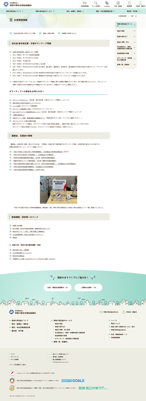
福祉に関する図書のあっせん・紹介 (123, 326)
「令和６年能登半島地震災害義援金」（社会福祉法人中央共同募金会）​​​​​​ (36, 166)
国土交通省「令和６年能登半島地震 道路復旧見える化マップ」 (34, 228)
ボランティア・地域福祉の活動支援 (124, 59)
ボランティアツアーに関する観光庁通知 (26, 121)
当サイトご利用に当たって (60, 354)
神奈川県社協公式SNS (118, 329)
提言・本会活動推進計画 (104, 11)
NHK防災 (15, 237)
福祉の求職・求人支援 (62, 329)
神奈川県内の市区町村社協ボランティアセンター (29, 103)
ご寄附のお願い (86, 287)
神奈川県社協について (13, 11)
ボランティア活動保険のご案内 (23, 109)
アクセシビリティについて (60, 362)
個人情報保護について (59, 359)
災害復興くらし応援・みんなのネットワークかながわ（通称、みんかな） (37, 258)
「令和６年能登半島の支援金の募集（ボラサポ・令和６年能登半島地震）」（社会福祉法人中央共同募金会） (49, 163)
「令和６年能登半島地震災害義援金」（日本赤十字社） (31, 169)
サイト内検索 (15, 359)
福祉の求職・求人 (123, 42)
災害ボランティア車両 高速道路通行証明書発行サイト (31, 118)
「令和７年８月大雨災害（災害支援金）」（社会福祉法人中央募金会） (36, 154)
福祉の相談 (121, 31)
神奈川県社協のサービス (44, 11)
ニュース (114, 320)
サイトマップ (15, 356)
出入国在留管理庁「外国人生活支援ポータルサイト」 (30, 234)
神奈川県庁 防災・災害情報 (22, 249)
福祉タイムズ (115, 323)
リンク (13, 354)
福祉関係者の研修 (123, 53)
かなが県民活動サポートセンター (24, 252)
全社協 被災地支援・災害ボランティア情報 (27, 52)
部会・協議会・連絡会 (74, 11)
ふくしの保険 (17, 106)
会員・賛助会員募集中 (55, 287)
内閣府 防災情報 (18, 225)
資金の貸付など (122, 36)
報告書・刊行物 (132, 11)
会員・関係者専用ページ (119, 334)
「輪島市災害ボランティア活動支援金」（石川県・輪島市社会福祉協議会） (38, 160)
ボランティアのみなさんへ (21, 100)
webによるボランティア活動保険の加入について (29, 112)
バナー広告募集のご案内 (17, 364)
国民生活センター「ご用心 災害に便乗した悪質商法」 (31, 231)
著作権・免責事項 (58, 356)
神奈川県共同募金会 (19, 255)
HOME (132, 16)
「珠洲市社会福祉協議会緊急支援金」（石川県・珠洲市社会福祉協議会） (37, 157)
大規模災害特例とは (19, 115)
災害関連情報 (115, 337)
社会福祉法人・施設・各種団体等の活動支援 (124, 48)
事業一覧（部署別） (124, 64)
